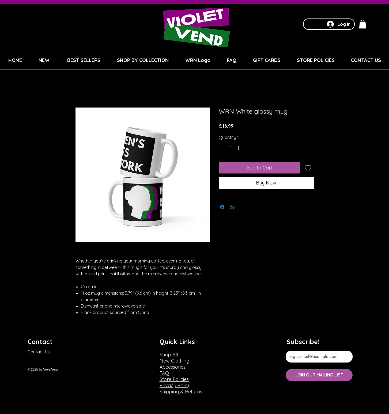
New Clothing (174, 361)
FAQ (164, 373)
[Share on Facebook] (222, 207)
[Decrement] (223, 148)
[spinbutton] (231, 148)
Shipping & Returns (181, 392)
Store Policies (174, 379)
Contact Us (39, 351)
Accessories (173, 367)
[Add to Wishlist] (308, 167)
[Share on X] (242, 207)
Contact (40, 342)
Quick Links (177, 342)
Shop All (169, 355)
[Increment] (239, 148)
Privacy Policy (175, 385)
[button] (362, 24)
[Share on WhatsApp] (232, 207)
